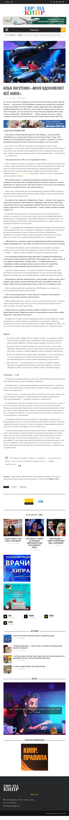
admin (54, 817)
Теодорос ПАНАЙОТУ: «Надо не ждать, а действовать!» (13, 540)
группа (14, 487)
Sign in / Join (9, 2)
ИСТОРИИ (15, 638)
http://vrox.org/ (22, 173)
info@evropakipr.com (13, 810)
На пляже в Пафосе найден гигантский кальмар (29, 666)
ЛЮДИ (20, 35)
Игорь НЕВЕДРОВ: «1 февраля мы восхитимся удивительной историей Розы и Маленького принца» (34, 543)
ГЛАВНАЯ (11, 35)
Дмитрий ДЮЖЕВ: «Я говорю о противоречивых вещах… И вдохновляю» (56, 541)
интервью (23, 487)
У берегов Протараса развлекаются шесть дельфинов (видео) (34, 636)
